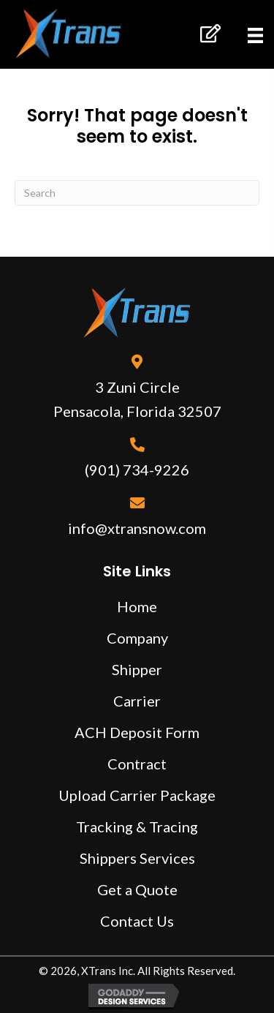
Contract (137, 763)
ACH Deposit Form (137, 732)
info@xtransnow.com (137, 528)
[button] (209, 33)
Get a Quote (137, 889)
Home (137, 606)
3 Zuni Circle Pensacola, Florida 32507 (137, 399)
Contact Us (137, 921)
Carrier (137, 700)
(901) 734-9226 (137, 469)
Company (137, 638)
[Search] (137, 193)
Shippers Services (137, 858)
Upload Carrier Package (137, 795)
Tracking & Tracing (137, 826)
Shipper (137, 669)
